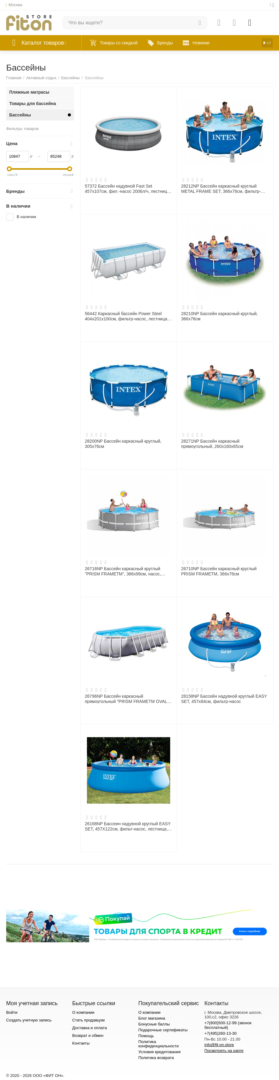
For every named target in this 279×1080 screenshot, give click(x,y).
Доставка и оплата (89, 1027)
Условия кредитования (159, 1052)
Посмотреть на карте (224, 1050)
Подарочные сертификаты (163, 1030)
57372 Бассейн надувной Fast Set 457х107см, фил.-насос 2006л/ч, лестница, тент (128, 188)
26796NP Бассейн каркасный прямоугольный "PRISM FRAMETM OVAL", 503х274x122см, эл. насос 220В (127, 699)
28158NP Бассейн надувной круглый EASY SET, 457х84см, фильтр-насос (224, 699)
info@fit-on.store (219, 1044)
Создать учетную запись (28, 1020)
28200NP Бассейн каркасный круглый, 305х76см (123, 444)
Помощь (146, 1035)
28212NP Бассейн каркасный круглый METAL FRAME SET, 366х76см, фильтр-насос (221, 188)
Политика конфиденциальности (158, 1044)
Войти (11, 1012)
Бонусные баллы (154, 1024)
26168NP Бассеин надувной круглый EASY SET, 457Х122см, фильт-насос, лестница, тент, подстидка (127, 826)
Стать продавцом (88, 1020)
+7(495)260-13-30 (220, 1033)
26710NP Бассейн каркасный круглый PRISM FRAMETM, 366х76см (219, 571)
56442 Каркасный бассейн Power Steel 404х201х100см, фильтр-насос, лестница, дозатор (126, 316)
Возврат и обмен (87, 1035)
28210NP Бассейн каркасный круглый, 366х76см (219, 316)
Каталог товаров (43, 43)
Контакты (80, 1043)
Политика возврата (156, 1057)
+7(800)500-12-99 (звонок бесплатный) (228, 1025)
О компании (83, 1012)
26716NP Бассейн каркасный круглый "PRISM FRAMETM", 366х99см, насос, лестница (123, 571)
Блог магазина (151, 1018)
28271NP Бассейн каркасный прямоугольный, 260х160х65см (212, 444)
